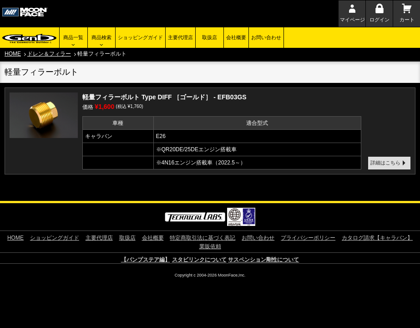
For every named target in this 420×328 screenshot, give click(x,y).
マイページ (352, 19)
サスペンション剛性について (263, 259)
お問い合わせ (266, 37)
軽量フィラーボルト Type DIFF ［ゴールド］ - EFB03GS (164, 97)
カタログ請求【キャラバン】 (377, 238)
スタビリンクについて (199, 259)
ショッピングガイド (140, 37)
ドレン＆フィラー (49, 54)
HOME (13, 54)
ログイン (379, 19)
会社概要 (236, 37)
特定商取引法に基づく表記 (202, 238)
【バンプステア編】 (145, 259)
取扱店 (209, 37)
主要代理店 (180, 37)
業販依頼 (210, 246)
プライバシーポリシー (308, 238)
